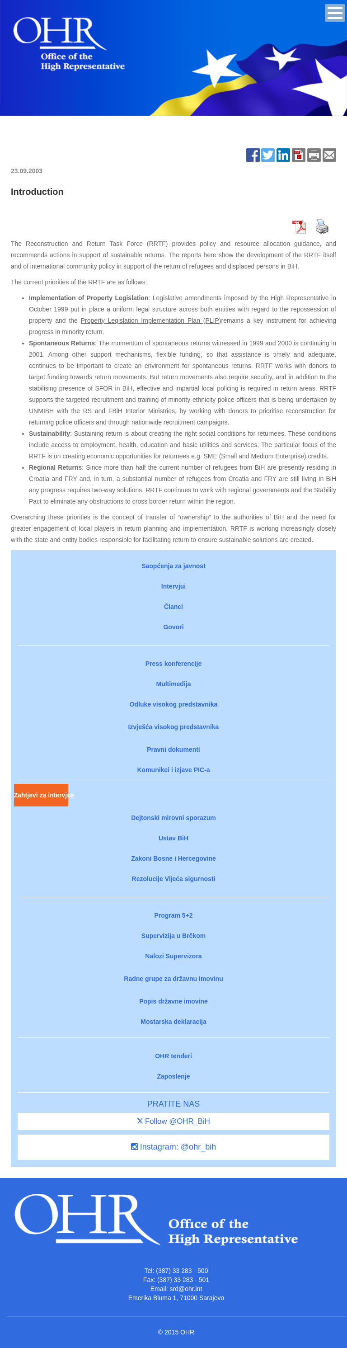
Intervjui (173, 586)
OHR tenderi (173, 1056)
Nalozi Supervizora (173, 956)
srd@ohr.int (185, 1288)
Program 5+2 (173, 915)
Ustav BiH (173, 838)
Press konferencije (173, 663)
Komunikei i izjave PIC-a (173, 769)
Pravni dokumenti (173, 749)
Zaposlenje (173, 1076)
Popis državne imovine (173, 1001)
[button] (335, 13)
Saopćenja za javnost (173, 566)
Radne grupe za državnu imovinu (173, 978)
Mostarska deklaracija (173, 1021)
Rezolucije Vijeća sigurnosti (174, 878)
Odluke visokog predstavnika (174, 704)
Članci (173, 606)
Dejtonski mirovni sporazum (173, 817)
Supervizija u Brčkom (173, 935)
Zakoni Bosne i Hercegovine (173, 858)
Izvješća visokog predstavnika (173, 727)
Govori (173, 627)
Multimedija (173, 684)
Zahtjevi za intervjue (41, 795)
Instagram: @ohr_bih (173, 1146)
